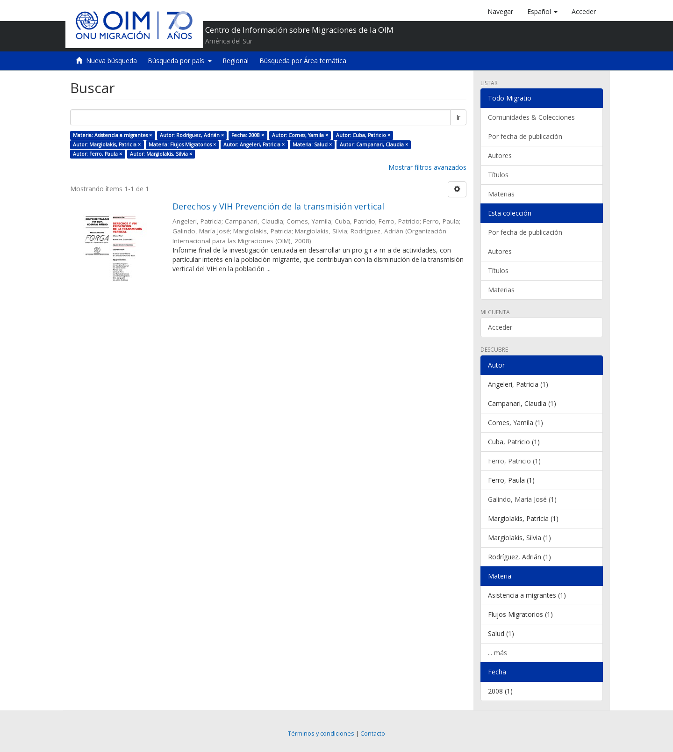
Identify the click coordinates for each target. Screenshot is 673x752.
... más (497, 652)
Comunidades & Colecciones (531, 117)
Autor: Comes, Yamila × (300, 135)
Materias (501, 193)
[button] (542, 11)
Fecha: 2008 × (247, 135)
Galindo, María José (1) (522, 499)
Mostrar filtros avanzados (427, 167)
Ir (458, 117)
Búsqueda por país (180, 60)
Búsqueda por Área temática (302, 60)
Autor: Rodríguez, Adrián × (192, 135)
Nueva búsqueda (111, 60)
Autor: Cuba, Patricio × (363, 135)
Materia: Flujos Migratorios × (182, 144)
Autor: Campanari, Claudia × (374, 144)
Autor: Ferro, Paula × (97, 154)
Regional (235, 60)
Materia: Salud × (312, 144)
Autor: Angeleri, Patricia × (254, 144)
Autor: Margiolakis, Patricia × (107, 144)
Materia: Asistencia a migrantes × (112, 135)
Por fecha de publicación (525, 136)
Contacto (372, 734)
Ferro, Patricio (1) (514, 460)
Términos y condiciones (321, 734)
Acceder (500, 327)
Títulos (498, 174)
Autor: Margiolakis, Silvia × (161, 154)
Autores (500, 155)
